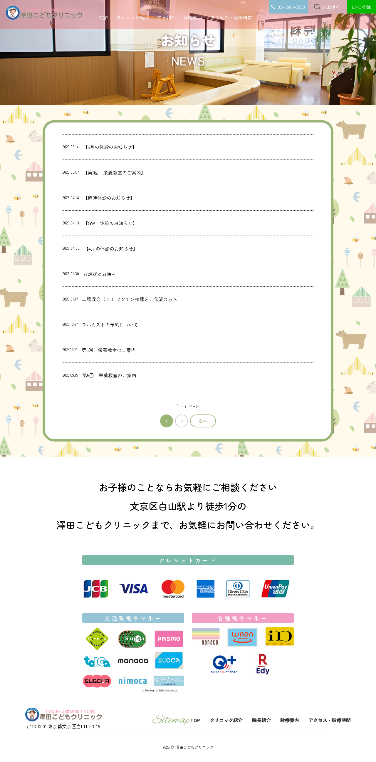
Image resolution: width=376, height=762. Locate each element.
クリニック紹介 (132, 17)
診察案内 (192, 17)
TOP (103, 17)
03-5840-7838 (288, 6)
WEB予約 (327, 6)
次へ (203, 420)
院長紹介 (166, 17)
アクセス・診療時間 (231, 17)
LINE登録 (361, 6)
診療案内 (289, 720)
